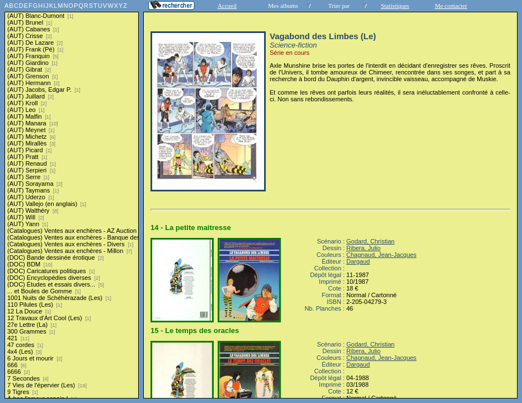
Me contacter (451, 5)
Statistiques (395, 5)
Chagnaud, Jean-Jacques (381, 254)
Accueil (227, 5)
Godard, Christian (370, 241)
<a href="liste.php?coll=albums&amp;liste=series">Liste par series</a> (71, 199)
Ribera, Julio (363, 248)
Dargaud (358, 261)
